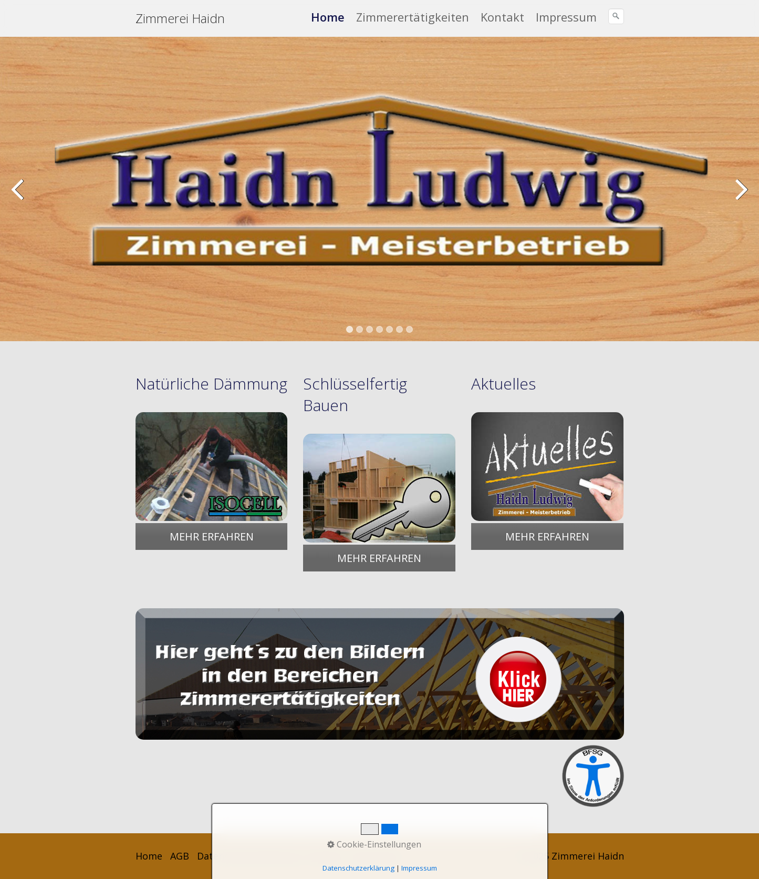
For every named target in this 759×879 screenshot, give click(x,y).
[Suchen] (616, 16)
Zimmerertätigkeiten (412, 16)
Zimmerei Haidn (180, 18)
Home (328, 16)
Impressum (566, 16)
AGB (179, 856)
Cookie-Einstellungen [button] (374, 844)
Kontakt (502, 16)
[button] (212, 536)
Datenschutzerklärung (358, 868)
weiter (740, 197)
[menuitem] (328, 16)
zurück (18, 197)
